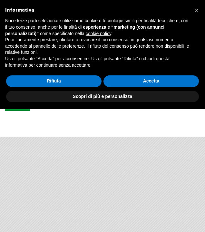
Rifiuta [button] (54, 80)
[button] (196, 10)
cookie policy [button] (98, 33)
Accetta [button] (151, 80)
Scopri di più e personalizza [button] (102, 96)
